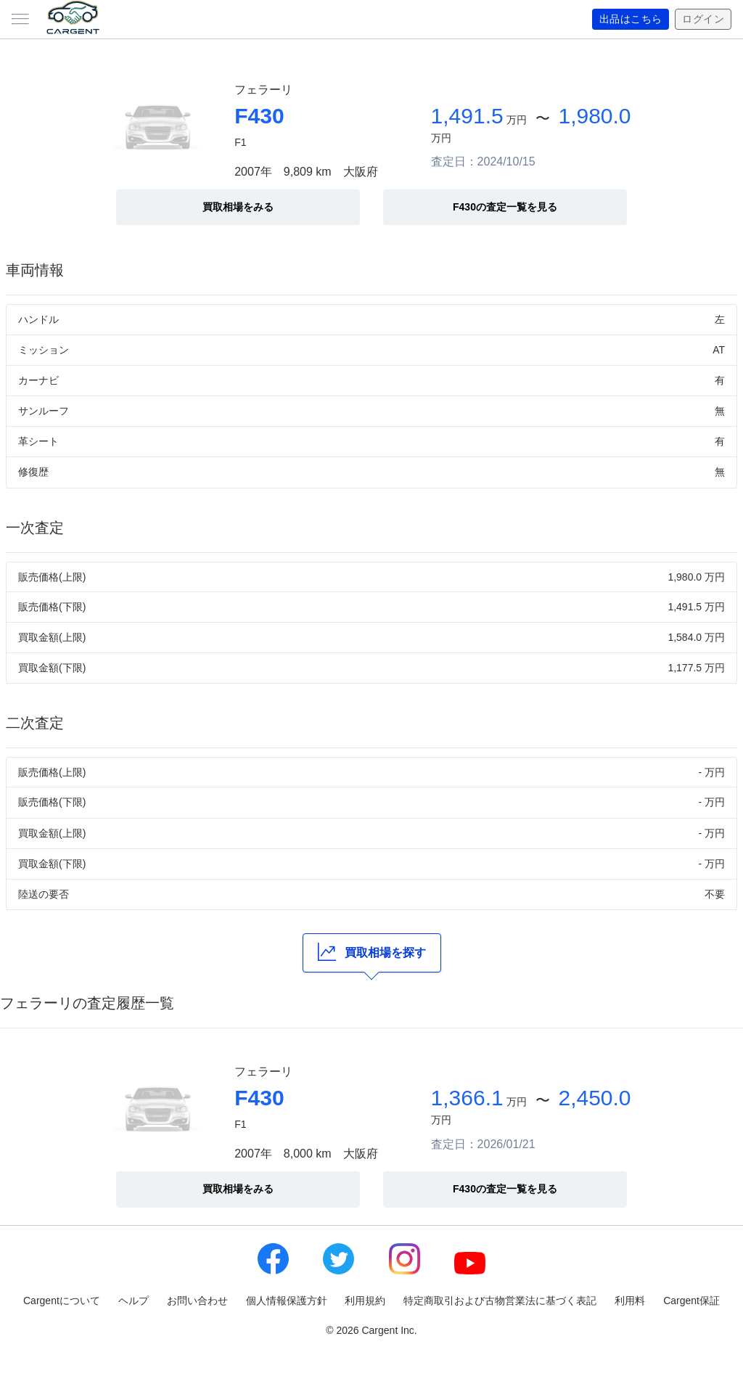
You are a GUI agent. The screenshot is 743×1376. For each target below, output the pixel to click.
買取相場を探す (372, 952)
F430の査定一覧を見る (505, 207)
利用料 (630, 1300)
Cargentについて (61, 1300)
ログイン (703, 19)
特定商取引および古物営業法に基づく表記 (499, 1300)
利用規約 (365, 1300)
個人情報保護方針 (286, 1300)
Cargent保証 (691, 1300)
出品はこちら (630, 19)
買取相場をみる (238, 207)
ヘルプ (133, 1300)
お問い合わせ (197, 1300)
